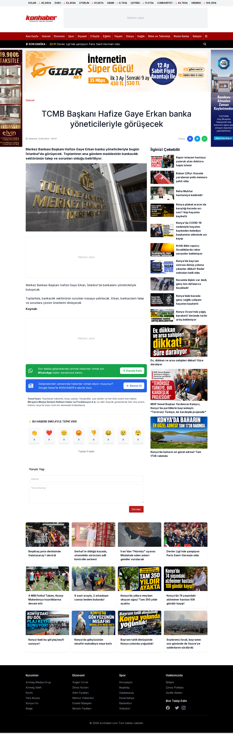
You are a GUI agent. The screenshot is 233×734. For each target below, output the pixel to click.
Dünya (130, 36)
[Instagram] (184, 709)
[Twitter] (177, 709)
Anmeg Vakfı (34, 688)
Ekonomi (59, 36)
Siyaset (82, 36)
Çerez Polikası (175, 688)
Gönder (136, 510)
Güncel (46, 36)
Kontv (29, 694)
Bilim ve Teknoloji (159, 36)
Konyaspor (126, 683)
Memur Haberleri (83, 699)
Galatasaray (126, 694)
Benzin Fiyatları (82, 709)
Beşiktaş (124, 688)
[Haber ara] (204, 44)
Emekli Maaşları (82, 704)
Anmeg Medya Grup (38, 683)
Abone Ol (134, 385)
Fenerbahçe (126, 699)
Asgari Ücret (80, 683)
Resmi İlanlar (181, 36)
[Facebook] (168, 709)
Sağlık (141, 36)
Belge (29, 709)
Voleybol (124, 709)
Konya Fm (32, 704)
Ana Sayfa (32, 36)
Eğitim (107, 36)
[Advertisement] (135, 18)
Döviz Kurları (80, 688)
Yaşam (118, 36)
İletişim (197, 36)
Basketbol (125, 704)
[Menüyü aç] (206, 36)
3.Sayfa (94, 36)
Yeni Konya (33, 699)
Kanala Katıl (132, 370)
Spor (71, 36)
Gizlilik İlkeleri (174, 694)
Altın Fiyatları (80, 694)
